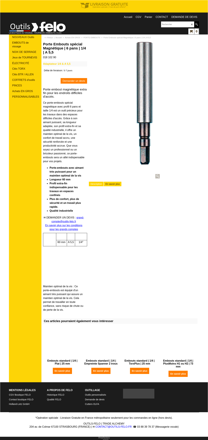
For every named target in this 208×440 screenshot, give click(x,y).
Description (96, 184)
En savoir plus (112, 184)
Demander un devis (74, 81)
